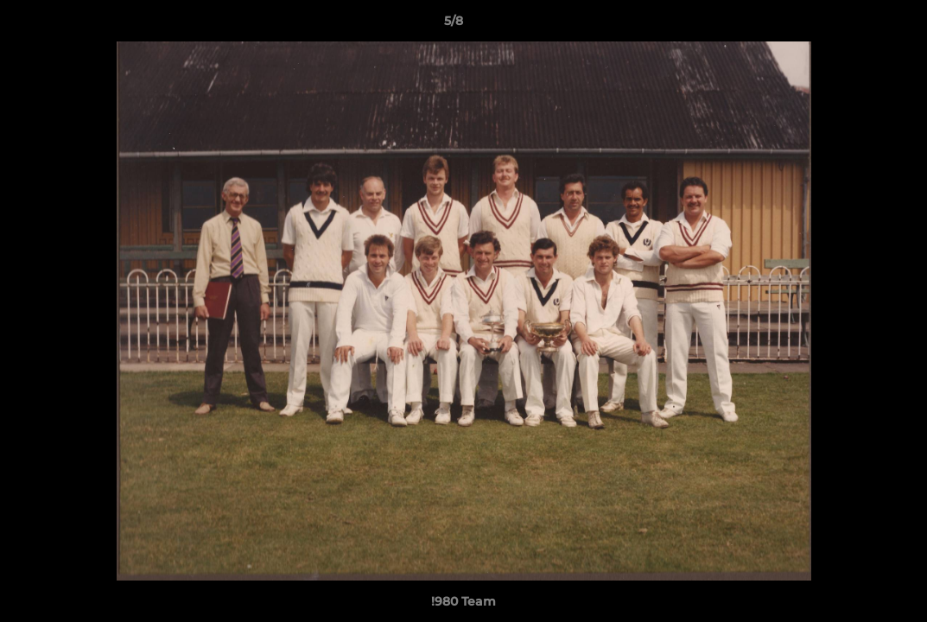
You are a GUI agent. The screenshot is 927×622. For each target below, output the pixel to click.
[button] (854, 25)
